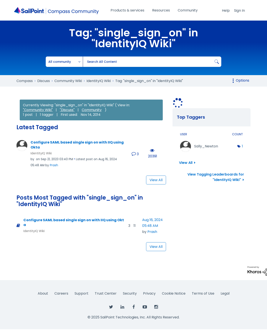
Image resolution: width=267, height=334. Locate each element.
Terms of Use (203, 293)
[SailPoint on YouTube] (144, 307)
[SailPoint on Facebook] (133, 307)
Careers (61, 293)
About (43, 293)
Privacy (149, 293)
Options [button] (242, 80)
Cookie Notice (174, 293)
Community (188, 10)
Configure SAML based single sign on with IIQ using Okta (77, 145)
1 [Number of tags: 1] (242, 146)
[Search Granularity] (64, 61)
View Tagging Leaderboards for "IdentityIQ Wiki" (215, 177)
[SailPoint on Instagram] (156, 307)
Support (81, 293)
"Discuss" (67, 109)
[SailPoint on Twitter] (111, 307)
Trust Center (106, 293)
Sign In (239, 10)
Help (226, 10)
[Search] (152, 61)
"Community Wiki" (38, 109)
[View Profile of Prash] (54, 165)
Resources (161, 10)
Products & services (127, 10)
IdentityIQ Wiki (41, 153)
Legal (225, 293)
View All (156, 179)
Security (130, 293)
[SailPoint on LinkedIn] (122, 307)
